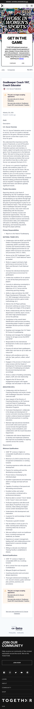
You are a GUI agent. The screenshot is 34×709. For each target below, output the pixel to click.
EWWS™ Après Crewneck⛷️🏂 (17, 1)
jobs (3, 70)
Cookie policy (20, 632)
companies (11, 70)
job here (21, 58)
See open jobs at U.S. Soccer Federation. (16, 100)
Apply (5, 120)
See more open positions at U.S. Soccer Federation (17, 612)
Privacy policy (12, 632)
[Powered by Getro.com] (17, 628)
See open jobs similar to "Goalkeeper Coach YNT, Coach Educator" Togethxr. (18, 104)
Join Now (17, 662)
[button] (27, 6)
